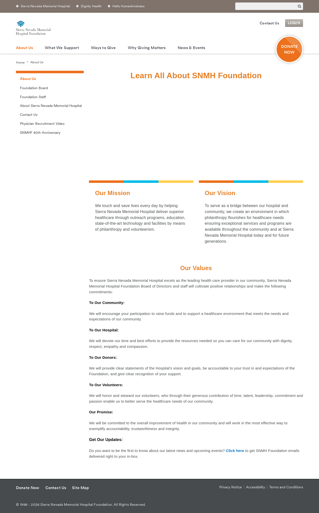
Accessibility (255, 487)
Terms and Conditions (286, 487)
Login (294, 23)
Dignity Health (91, 6)
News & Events (191, 47)
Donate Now (289, 49)
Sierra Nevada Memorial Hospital (45, 6)
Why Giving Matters (147, 47)
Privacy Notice (230, 487)
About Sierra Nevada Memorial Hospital (51, 106)
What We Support (62, 47)
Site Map (80, 487)
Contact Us (269, 23)
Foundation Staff (33, 97)
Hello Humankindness (128, 6)
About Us (24, 47)
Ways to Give (103, 47)
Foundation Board (34, 88)
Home (20, 62)
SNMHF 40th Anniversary (40, 133)
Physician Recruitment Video (42, 124)
